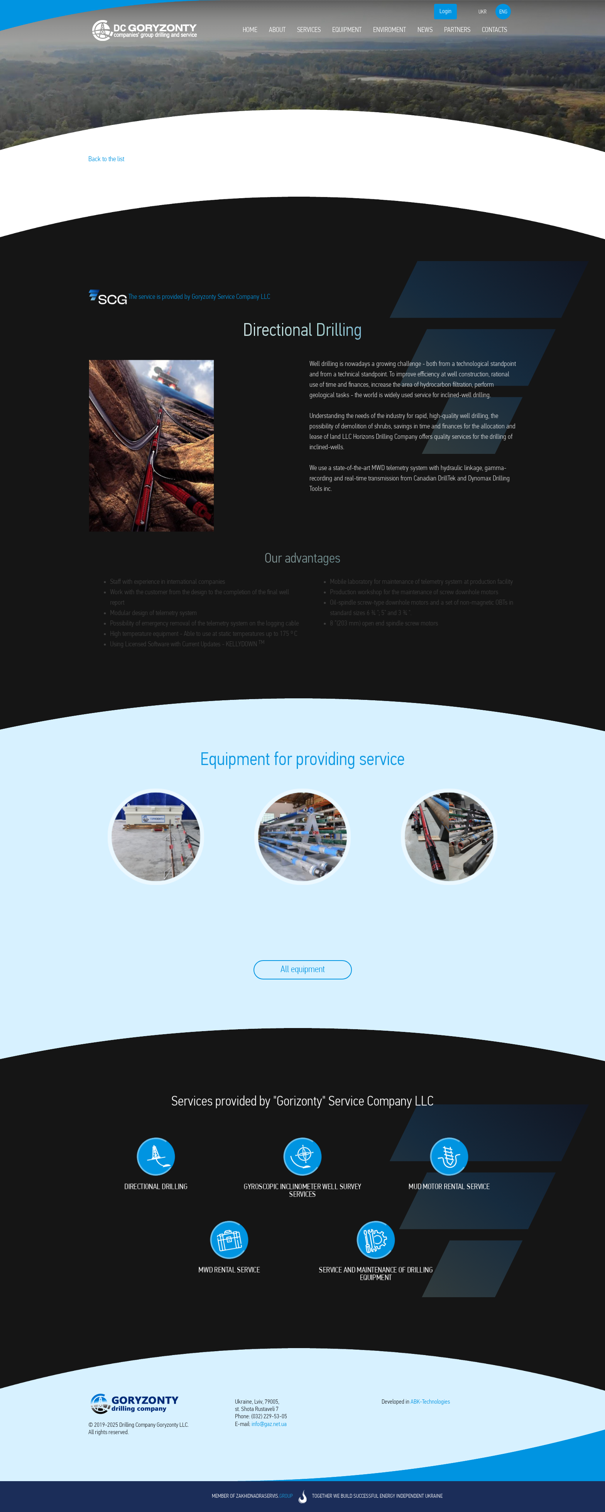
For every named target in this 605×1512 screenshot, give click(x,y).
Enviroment (389, 30)
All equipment (303, 969)
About (277, 30)
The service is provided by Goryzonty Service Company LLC (186, 297)
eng (503, 12)
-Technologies (430, 1402)
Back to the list (106, 159)
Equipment (347, 30)
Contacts (494, 30)
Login (445, 11)
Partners (457, 30)
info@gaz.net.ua (269, 1424)
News (425, 30)
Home (250, 30)
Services (309, 30)
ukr (482, 12)
